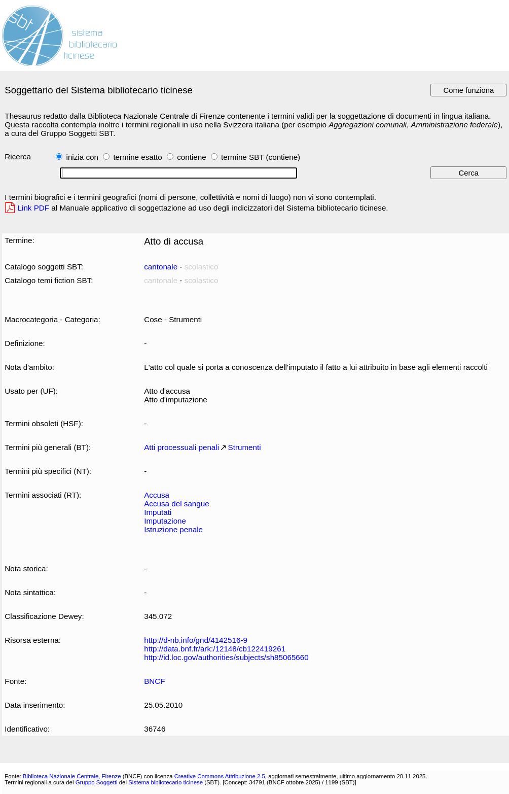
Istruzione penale (173, 529)
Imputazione (165, 520)
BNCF (154, 681)
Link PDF (34, 207)
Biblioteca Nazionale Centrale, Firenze (72, 776)
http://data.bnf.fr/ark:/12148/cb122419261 (214, 648)
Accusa (156, 495)
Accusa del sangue (176, 503)
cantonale (160, 266)
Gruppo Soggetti (97, 782)
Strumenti (244, 447)
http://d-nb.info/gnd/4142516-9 (195, 640)
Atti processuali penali (181, 447)
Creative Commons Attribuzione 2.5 (219, 776)
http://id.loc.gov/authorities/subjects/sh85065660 (226, 657)
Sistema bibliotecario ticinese (165, 782)
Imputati (157, 512)
